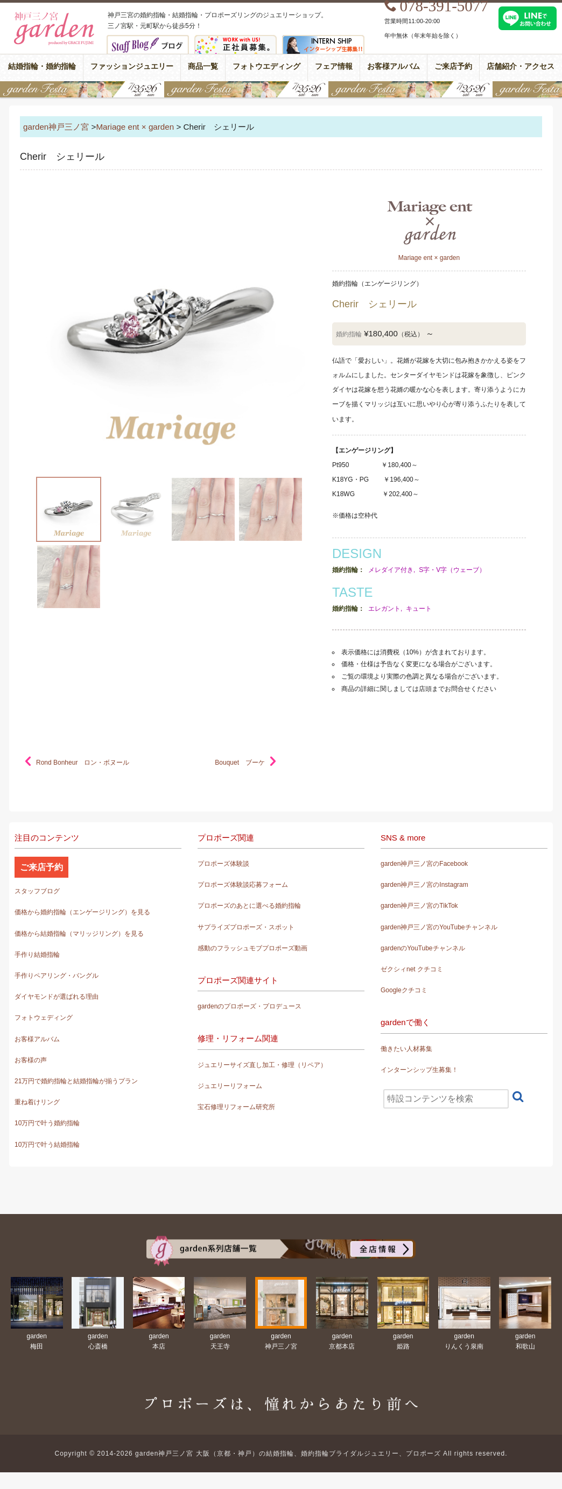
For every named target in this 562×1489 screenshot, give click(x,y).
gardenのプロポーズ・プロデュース (249, 1006)
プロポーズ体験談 (223, 863)
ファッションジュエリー (131, 66)
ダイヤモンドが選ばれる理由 (57, 996)
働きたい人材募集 (406, 1049)
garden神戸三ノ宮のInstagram (424, 884)
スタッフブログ (37, 891)
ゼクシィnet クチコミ (412, 969)
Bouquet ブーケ (240, 762)
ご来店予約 (453, 66)
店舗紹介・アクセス (520, 66)
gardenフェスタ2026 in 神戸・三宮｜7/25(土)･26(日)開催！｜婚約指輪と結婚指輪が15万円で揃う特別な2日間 (281, 89)
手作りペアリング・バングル (57, 975)
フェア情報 (334, 66)
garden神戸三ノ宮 (56, 126)
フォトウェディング (44, 1017)
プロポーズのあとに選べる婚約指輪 (249, 905)
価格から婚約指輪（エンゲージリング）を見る (82, 912)
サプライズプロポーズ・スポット (246, 927)
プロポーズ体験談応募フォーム (243, 884)
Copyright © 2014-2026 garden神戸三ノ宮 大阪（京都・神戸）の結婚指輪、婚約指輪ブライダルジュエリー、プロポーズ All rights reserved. (281, 1453)
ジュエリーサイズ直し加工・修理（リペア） (262, 1065)
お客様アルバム (393, 66)
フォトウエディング (266, 66)
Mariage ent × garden (135, 126)
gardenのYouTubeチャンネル (423, 948)
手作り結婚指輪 (37, 954)
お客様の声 (31, 1060)
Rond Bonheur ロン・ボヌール (82, 762)
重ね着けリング (37, 1102)
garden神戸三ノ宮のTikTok (419, 905)
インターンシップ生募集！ (419, 1070)
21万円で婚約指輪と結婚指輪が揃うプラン (76, 1081)
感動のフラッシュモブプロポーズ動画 (252, 948)
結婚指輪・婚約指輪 (42, 66)
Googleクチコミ (404, 990)
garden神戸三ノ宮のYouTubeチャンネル (439, 927)
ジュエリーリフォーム (230, 1086)
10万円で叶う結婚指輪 (47, 1144)
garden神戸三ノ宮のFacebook (424, 863)
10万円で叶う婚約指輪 (47, 1123)
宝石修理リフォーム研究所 (236, 1107)
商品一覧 (203, 66)
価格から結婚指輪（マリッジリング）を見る (79, 933)
